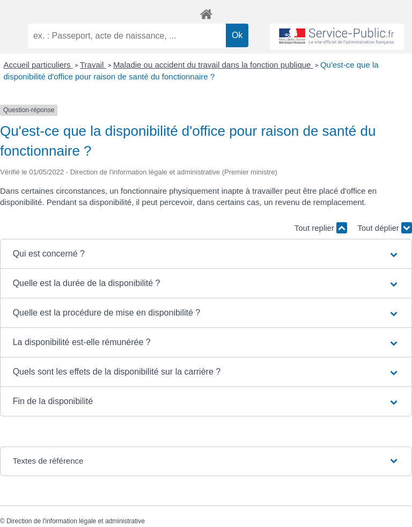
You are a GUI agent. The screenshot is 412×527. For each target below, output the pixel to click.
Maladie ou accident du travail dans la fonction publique (213, 64)
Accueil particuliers (38, 64)
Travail (93, 64)
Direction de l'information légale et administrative (75, 521)
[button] (206, 253)
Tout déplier (384, 227)
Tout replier (321, 227)
